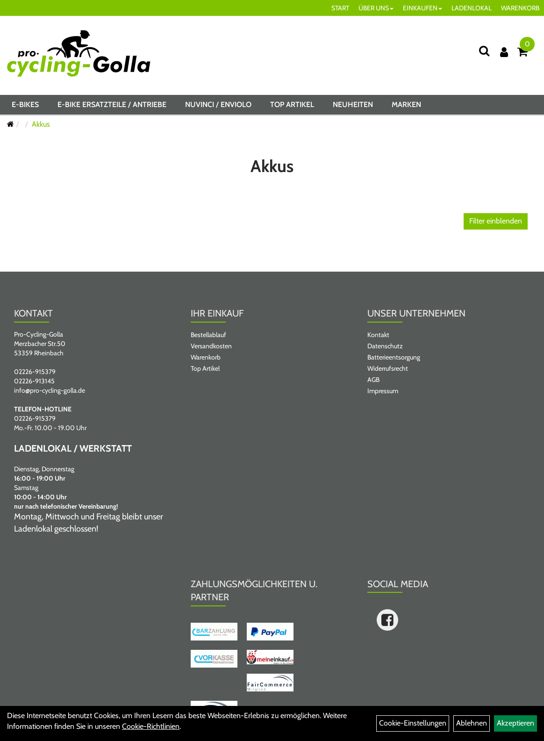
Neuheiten (353, 104)
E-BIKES (25, 104)
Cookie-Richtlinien (150, 726)
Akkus (41, 124)
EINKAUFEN (422, 8)
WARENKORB (520, 8)
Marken (406, 104)
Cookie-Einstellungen (412, 723)
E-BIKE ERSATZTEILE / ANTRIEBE (111, 104)
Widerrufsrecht (387, 368)
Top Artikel (292, 104)
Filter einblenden (495, 220)
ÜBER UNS (376, 8)
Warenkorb (206, 357)
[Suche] (484, 51)
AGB (373, 379)
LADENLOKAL (471, 8)
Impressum (382, 391)
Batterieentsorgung (393, 357)
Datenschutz (385, 346)
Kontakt (378, 335)
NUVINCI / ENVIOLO (218, 104)
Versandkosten (211, 346)
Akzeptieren (515, 723)
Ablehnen (471, 723)
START (340, 8)
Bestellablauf (208, 335)
